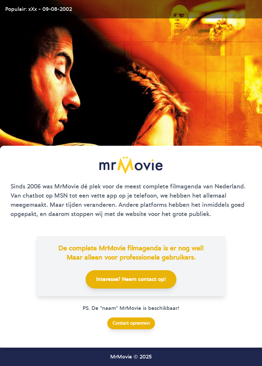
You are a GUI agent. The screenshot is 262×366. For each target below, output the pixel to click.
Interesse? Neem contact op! (131, 279)
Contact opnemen (131, 323)
